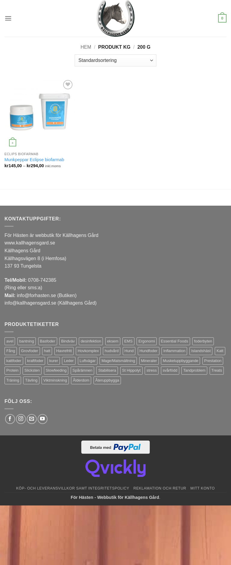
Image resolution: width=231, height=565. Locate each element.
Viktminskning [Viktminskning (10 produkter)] (55, 380)
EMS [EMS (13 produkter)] (128, 341)
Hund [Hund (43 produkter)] (129, 351)
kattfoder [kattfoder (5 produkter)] (13, 360)
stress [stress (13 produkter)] (151, 370)
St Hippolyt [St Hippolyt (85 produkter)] (131, 370)
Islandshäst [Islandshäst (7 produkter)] (201, 351)
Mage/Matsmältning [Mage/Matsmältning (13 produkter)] (118, 360)
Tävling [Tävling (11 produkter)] (31, 380)
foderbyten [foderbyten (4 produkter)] (203, 341)
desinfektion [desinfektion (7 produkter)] (91, 341)
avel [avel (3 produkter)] (9, 341)
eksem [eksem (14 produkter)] (113, 341)
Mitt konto (202, 488)
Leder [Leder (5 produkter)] (69, 360)
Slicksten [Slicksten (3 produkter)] (32, 370)
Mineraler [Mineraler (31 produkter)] (149, 360)
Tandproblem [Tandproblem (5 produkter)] (194, 370)
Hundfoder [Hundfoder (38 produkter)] (149, 351)
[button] (8, 18)
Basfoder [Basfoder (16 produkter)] (47, 341)
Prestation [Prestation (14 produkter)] (213, 360)
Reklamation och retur (160, 488)
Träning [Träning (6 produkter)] (12, 380)
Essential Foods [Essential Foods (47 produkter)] (174, 341)
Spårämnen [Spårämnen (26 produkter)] (82, 370)
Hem (86, 47)
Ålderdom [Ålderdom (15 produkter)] (81, 380)
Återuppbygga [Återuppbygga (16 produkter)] (107, 380)
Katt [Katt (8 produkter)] (220, 351)
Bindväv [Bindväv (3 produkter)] (68, 341)
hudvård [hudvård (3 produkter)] (112, 351)
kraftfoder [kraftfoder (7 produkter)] (35, 360)
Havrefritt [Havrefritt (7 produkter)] (64, 351)
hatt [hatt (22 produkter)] (47, 351)
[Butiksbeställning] (115, 60)
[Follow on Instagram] (21, 419)
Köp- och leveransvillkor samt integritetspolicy (72, 488)
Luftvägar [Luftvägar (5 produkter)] (88, 360)
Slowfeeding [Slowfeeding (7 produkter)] (56, 370)
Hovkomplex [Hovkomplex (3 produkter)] (88, 351)
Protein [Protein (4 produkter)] (12, 370)
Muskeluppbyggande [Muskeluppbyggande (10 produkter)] (180, 360)
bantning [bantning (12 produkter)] (26, 341)
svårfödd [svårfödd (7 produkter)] (170, 370)
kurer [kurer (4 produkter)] (53, 360)
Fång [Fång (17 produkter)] (10, 351)
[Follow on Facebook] (10, 419)
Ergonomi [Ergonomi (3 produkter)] (146, 341)
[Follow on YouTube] (43, 419)
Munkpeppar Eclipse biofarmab (34, 159)
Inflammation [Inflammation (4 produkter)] (174, 351)
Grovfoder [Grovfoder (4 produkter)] (29, 351)
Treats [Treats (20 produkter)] (216, 370)
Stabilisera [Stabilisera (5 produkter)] (107, 370)
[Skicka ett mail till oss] (32, 419)
